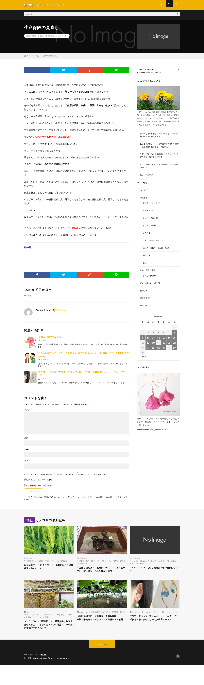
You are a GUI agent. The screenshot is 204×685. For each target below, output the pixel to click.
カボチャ (147, 210)
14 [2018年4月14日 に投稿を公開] (169, 336)
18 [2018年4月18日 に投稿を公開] (153, 341)
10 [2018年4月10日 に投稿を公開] (148, 336)
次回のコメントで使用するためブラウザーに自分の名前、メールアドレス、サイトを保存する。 (66, 475)
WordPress (66, 665)
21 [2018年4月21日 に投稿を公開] (169, 341)
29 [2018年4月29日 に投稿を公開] (174, 346)
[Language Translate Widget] (158, 69)
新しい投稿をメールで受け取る (38, 485)
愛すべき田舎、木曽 (149, 282)
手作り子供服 (149, 275)
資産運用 (144, 297)
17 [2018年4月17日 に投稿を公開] (148, 341)
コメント (28, 410)
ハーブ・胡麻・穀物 (152, 240)
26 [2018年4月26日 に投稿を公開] (158, 346)
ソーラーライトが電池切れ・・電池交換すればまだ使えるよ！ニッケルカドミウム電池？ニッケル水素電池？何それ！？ (49, 631)
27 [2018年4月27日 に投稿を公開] (163, 346)
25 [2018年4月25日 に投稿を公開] (153, 346)
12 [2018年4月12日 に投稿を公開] (158, 336)
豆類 (145, 262)
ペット (143, 190)
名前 (26, 438)
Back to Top (102, 651)
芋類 (145, 255)
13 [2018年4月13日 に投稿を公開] (163, 336)
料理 (142, 289)
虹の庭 (44, 661)
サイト (27, 461)
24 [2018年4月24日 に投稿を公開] (148, 346)
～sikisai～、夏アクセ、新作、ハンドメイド (160, 617)
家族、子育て (146, 269)
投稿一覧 (59, 310)
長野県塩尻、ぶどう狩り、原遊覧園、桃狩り (108, 617)
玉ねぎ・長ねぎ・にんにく (155, 247)
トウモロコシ (149, 225)
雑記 (41, 36)
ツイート (28, 296)
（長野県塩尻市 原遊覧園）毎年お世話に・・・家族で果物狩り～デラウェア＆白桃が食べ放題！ (102, 625)
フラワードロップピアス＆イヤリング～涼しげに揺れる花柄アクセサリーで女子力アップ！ (155, 625)
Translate (155, 72)
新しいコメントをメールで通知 (38, 480)
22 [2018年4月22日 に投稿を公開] (174, 341)
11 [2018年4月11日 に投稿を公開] (153, 336)
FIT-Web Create (40, 665)
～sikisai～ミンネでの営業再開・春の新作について (154, 570)
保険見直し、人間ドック (57, 36)
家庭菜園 (144, 198)
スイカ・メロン (150, 218)
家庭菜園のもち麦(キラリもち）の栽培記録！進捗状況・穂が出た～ (48, 567)
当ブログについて (148, 175)
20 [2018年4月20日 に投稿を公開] (163, 341)
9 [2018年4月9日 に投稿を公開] (142, 336)
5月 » (144, 355)
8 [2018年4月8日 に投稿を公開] (174, 331)
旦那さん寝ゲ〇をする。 (50, 337)
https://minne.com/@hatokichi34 (151, 428)
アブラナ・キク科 (151, 203)
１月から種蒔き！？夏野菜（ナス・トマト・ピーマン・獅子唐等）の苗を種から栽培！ (102, 572)
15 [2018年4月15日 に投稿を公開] (174, 336)
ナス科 (146, 232)
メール (27, 450)
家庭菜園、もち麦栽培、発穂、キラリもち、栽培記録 (46, 561)
